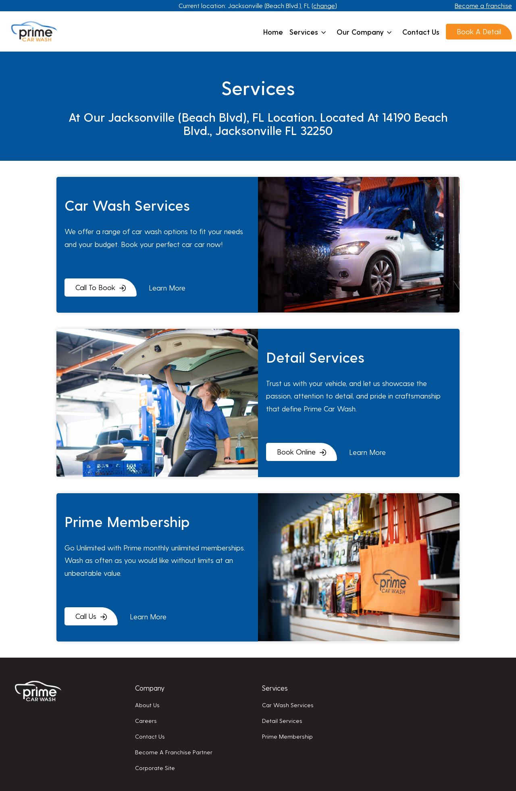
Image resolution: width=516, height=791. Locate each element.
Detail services (282, 720)
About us (147, 704)
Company (149, 687)
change (324, 5)
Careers (146, 720)
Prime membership (287, 736)
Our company (364, 31)
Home (273, 31)
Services (307, 31)
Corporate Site (155, 767)
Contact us (420, 31)
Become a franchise (483, 5)
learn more (167, 287)
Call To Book (95, 287)
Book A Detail (479, 31)
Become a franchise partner (173, 752)
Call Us (85, 616)
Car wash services (288, 704)
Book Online (296, 451)
